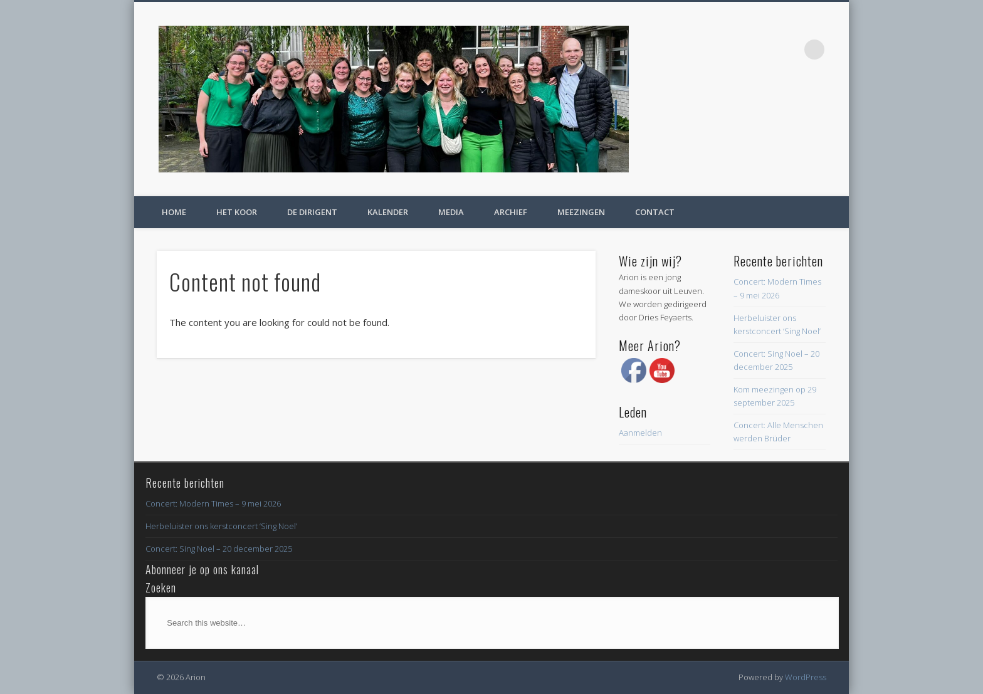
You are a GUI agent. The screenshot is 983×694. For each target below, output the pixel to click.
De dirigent (312, 212)
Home (174, 212)
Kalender (387, 212)
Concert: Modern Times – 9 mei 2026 (213, 503)
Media (451, 212)
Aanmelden (640, 432)
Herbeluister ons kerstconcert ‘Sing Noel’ (221, 526)
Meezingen (581, 212)
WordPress (805, 677)
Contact (655, 212)
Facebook (789, 49)
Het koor (236, 212)
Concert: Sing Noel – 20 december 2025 (218, 548)
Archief (510, 212)
